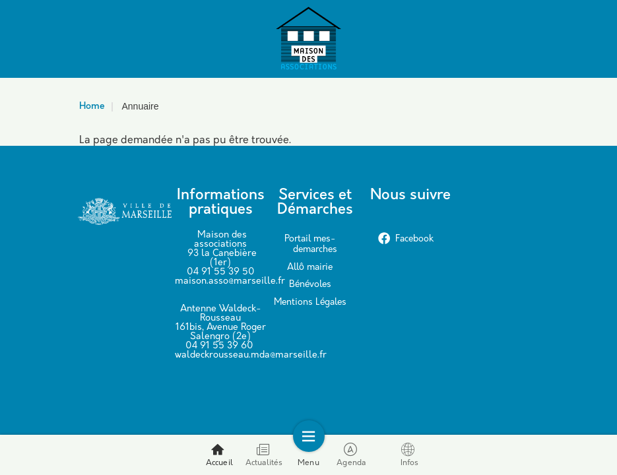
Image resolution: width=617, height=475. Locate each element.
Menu (308, 455)
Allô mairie (310, 267)
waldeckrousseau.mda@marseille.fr (251, 355)
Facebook (406, 239)
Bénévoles (310, 284)
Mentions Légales (310, 302)
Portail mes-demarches (310, 244)
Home (92, 106)
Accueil (219, 455)
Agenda (351, 455)
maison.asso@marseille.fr (230, 281)
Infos (410, 455)
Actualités (264, 455)
